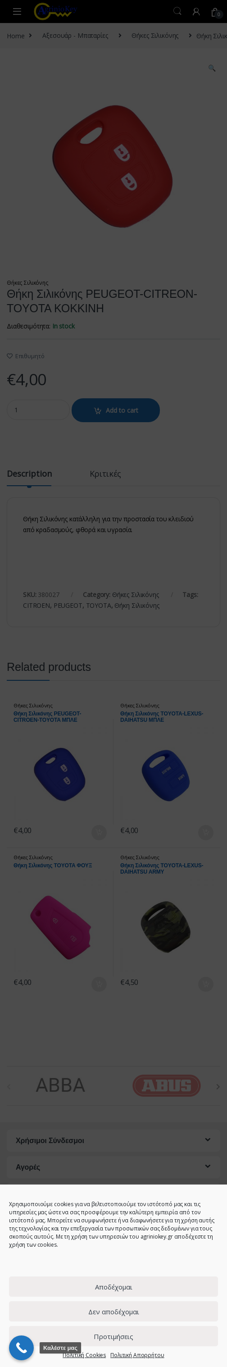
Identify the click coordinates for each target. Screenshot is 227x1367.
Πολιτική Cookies (84, 1355)
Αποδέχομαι (113, 1286)
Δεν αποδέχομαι (113, 1311)
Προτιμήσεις (113, 1336)
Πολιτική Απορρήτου (137, 1355)
